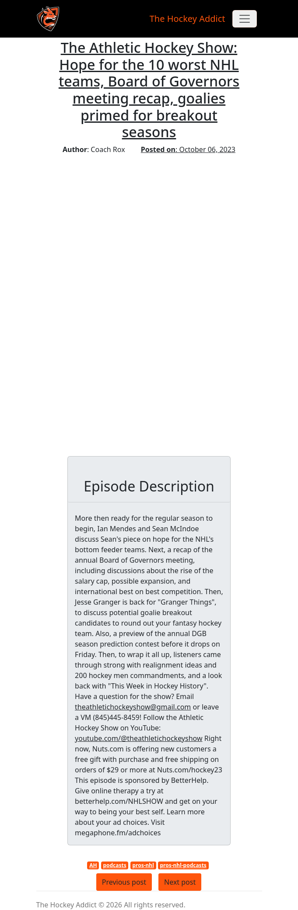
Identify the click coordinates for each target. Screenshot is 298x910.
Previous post (124, 882)
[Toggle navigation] (244, 19)
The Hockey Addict (187, 18)
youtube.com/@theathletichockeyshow (138, 738)
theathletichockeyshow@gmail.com (133, 707)
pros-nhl (143, 865)
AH (93, 865)
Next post (180, 882)
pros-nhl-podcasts (183, 865)
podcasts (114, 865)
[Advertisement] (149, 220)
